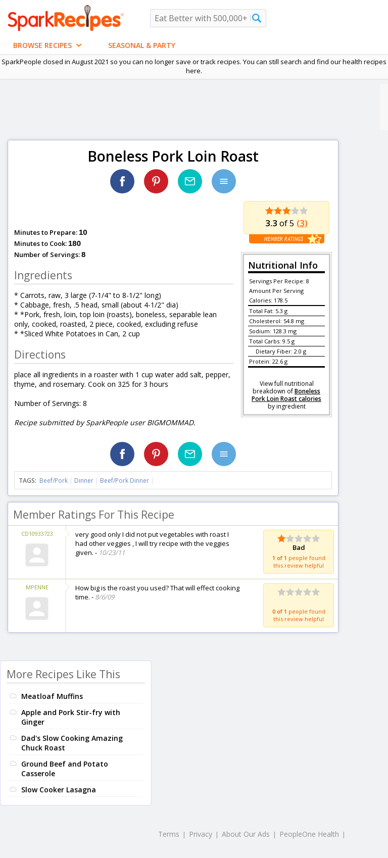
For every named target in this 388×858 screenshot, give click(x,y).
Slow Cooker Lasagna (58, 789)
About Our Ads (246, 834)
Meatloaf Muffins (52, 696)
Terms (168, 834)
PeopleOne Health (309, 834)
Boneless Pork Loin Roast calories (286, 395)
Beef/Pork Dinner (124, 480)
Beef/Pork (53, 480)
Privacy (200, 834)
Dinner (83, 480)
